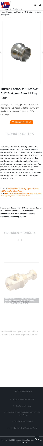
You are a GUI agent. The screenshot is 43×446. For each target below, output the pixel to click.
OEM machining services (10, 211)
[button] (35, 5)
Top (37, 439)
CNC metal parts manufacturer (23, 214)
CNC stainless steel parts (32, 208)
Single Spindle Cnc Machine (23, 399)
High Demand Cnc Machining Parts (23, 428)
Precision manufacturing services (13, 217)
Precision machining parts (10, 208)
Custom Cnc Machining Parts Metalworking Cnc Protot (23, 413)
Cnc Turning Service (23, 406)
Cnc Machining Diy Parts (23, 421)
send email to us (21, 122)
